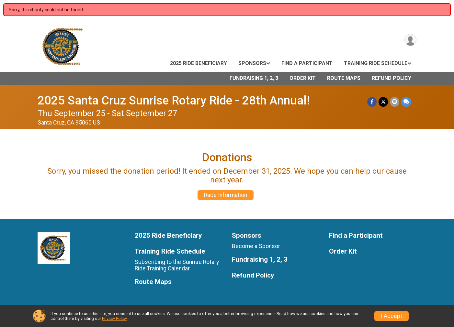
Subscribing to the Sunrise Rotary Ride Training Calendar (177, 265)
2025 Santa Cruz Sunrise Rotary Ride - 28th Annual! (174, 100)
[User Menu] (410, 40)
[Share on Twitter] (383, 101)
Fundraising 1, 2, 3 (254, 78)
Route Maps (343, 78)
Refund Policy (391, 78)
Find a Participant (307, 63)
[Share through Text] (406, 101)
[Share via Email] (394, 101)
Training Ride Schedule (375, 63)
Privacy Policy (114, 318)
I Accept (391, 316)
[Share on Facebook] (372, 101)
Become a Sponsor (256, 246)
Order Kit (302, 78)
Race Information (225, 195)
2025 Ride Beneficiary (198, 63)
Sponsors (252, 63)
